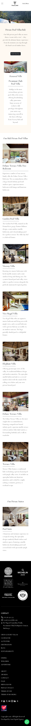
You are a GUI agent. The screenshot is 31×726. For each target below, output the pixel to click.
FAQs (3, 681)
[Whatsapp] (26, 722)
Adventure (5, 665)
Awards (4, 675)
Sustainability (7, 651)
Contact (5, 678)
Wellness (5, 661)
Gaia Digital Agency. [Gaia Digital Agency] (17, 719)
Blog (3, 648)
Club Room (5, 638)
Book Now (25, 3)
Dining (4, 658)
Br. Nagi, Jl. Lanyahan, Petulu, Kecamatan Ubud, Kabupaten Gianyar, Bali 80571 (15, 625)
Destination (6, 645)
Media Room (6, 685)
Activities (5, 641)
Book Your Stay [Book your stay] (15, 54)
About (3, 671)
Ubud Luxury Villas (9, 635)
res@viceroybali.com (10, 620)
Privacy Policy (7, 688)
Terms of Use (6, 691)
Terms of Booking (8, 695)
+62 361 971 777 (9, 617)
